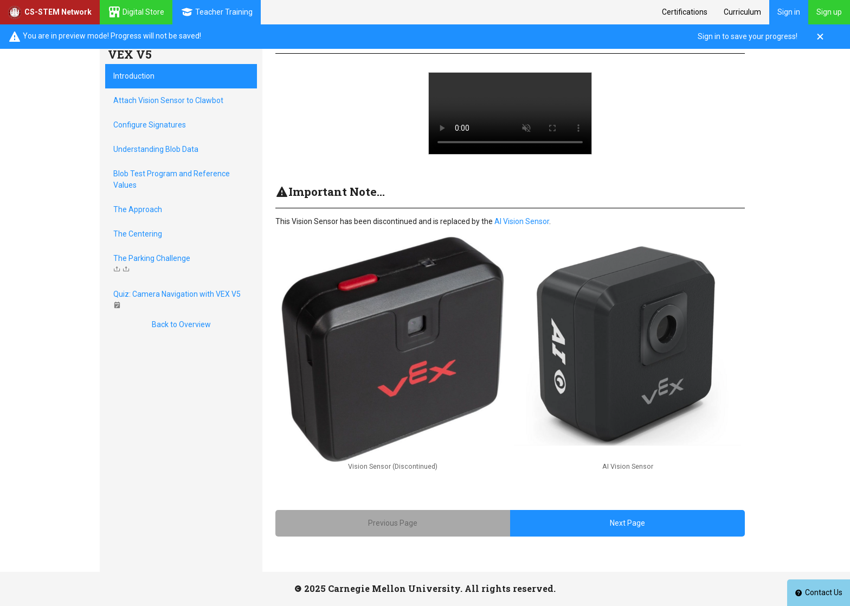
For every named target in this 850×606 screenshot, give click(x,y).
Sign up (829, 12)
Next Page (627, 523)
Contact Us (818, 592)
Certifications (684, 12)
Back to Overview (181, 324)
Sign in (788, 12)
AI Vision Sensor (521, 221)
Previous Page (392, 523)
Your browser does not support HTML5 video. (510, 113)
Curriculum (742, 12)
